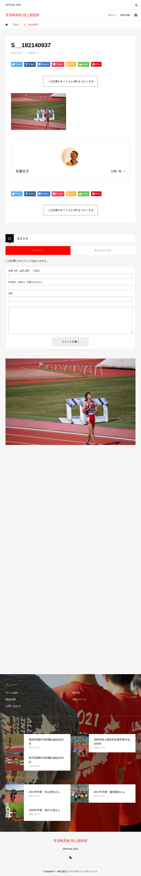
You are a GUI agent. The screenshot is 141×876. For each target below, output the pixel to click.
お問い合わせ (13, 705)
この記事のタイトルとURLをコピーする (70, 81)
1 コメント (38, 250)
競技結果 (11, 699)
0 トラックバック (103, 250)
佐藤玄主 (22, 171)
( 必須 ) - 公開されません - (26, 282)
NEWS (76, 692)
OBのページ (79, 699)
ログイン (112, 15)
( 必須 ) (24, 271)
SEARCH (136, 4)
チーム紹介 (12, 692)
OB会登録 (125, 15)
